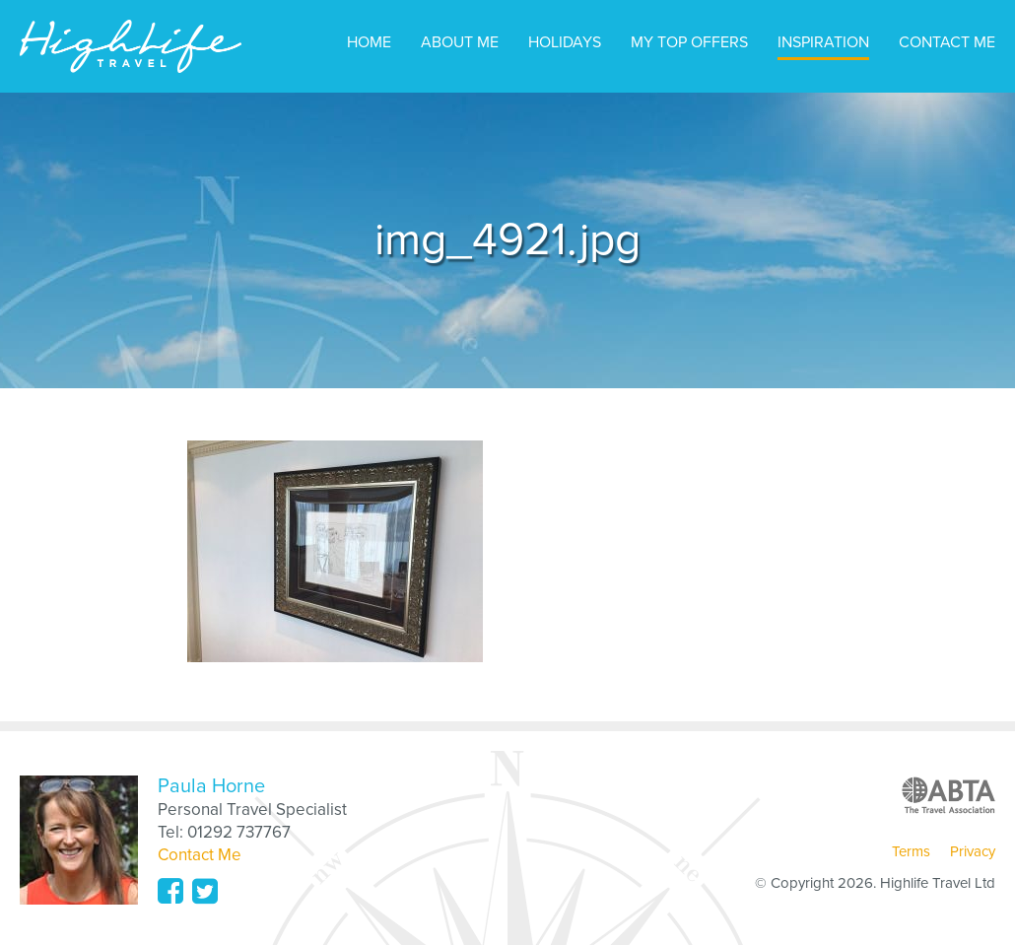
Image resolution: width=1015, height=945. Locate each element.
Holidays (564, 42)
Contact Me (947, 42)
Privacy (972, 851)
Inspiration (823, 42)
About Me (460, 42)
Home (369, 42)
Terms (911, 851)
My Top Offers (689, 42)
